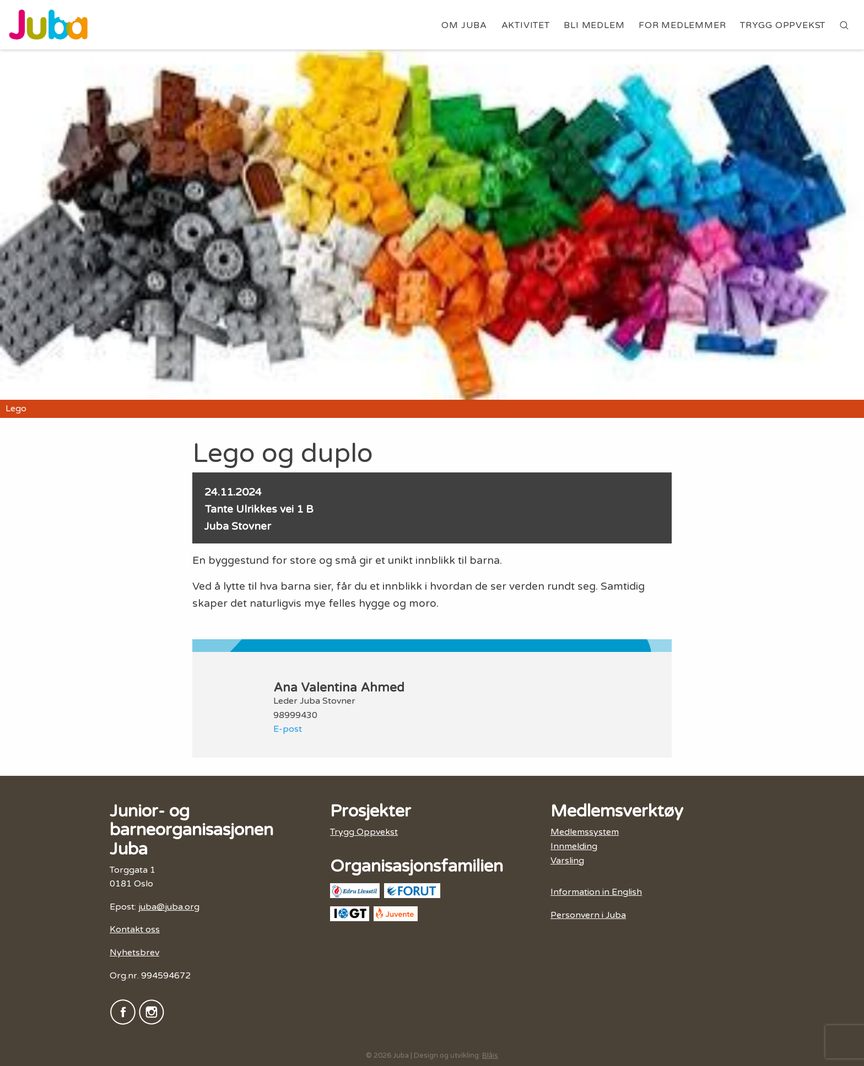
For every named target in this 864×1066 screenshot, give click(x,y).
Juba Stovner (237, 526)
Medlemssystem (584, 831)
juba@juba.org (168, 906)
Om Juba (464, 25)
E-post (287, 729)
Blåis (490, 1055)
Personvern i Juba (588, 915)
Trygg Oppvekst (782, 25)
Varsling (567, 860)
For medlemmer (682, 25)
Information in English (596, 892)
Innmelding (573, 846)
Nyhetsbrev (134, 952)
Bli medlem (594, 25)
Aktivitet (525, 25)
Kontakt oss (135, 929)
